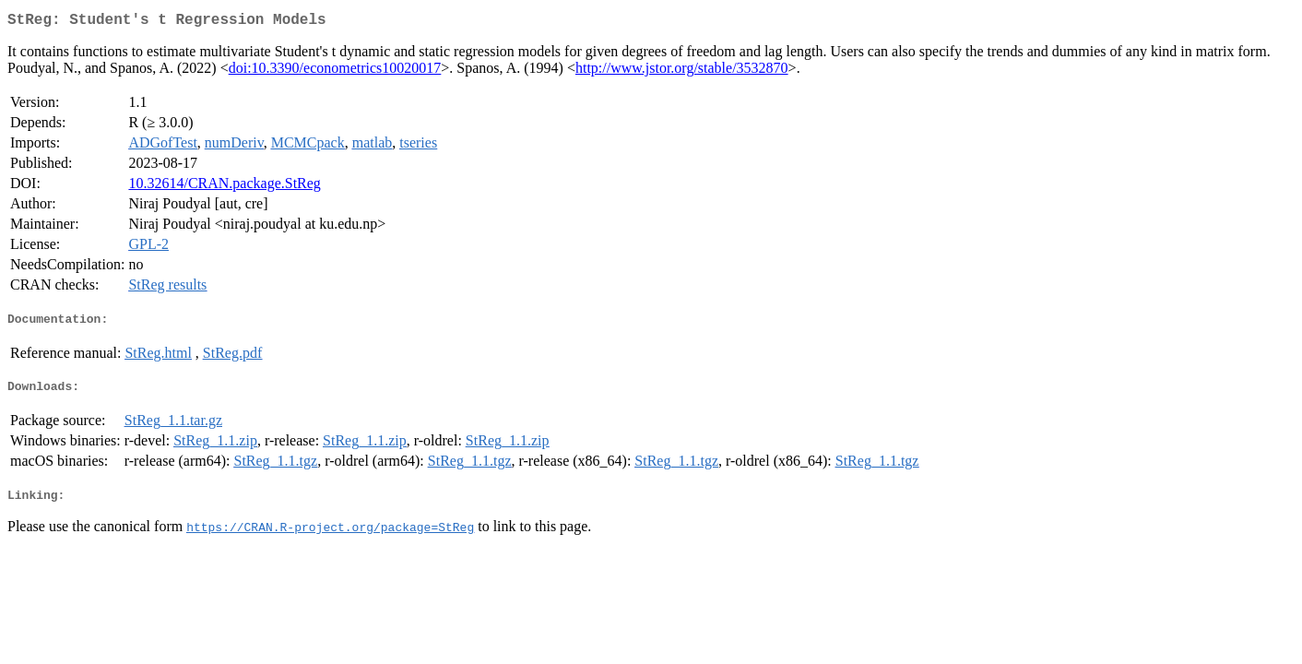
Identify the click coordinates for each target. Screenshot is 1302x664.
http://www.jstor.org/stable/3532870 (681, 71)
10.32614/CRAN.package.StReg (224, 187)
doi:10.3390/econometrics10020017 (335, 71)
